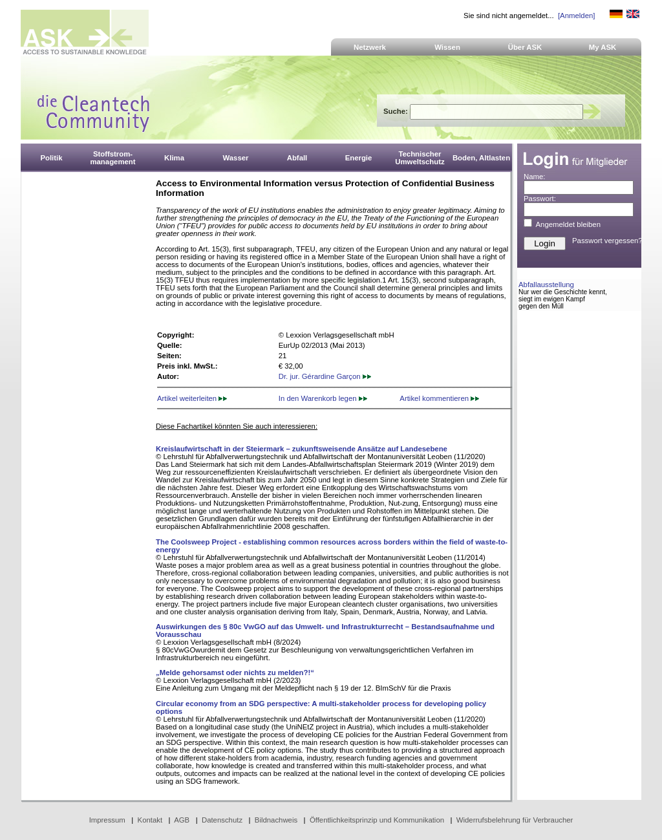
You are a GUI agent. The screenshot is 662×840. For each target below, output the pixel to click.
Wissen (447, 47)
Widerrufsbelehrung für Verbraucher (514, 820)
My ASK (603, 47)
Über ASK (525, 47)
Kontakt (150, 820)
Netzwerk (370, 47)
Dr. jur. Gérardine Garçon (325, 376)
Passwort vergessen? (607, 240)
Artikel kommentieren (439, 398)
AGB (181, 820)
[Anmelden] (576, 15)
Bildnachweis (276, 820)
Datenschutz (222, 820)
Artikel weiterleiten (192, 398)
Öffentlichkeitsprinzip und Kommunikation (377, 820)
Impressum (107, 820)
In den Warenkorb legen (323, 398)
